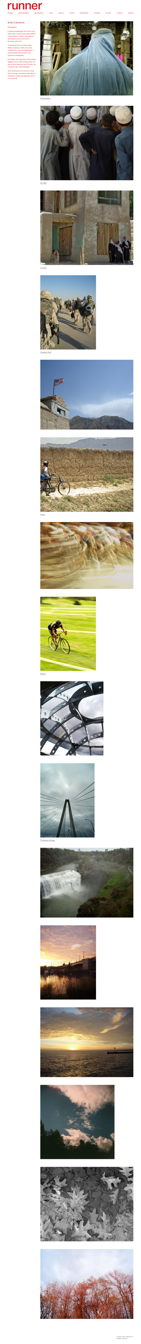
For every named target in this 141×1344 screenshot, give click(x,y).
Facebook (119, 4)
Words (71, 13)
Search (130, 13)
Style (51, 13)
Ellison (43, 674)
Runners (97, 13)
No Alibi (43, 183)
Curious (43, 268)
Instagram (124, 4)
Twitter (128, 4)
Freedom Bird (45, 352)
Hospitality (84, 13)
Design (10, 13)
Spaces (61, 13)
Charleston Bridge (47, 840)
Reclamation (45, 98)
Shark (42, 515)
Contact (120, 13)
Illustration (38, 13)
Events (108, 13)
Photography (24, 13)
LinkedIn (132, 4)
